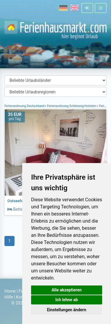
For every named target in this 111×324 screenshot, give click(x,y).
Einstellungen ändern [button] (66, 309)
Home (10, 291)
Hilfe (8, 297)
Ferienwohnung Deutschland (24, 106)
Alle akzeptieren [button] (67, 290)
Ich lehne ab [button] (66, 299)
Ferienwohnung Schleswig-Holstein (71, 106)
